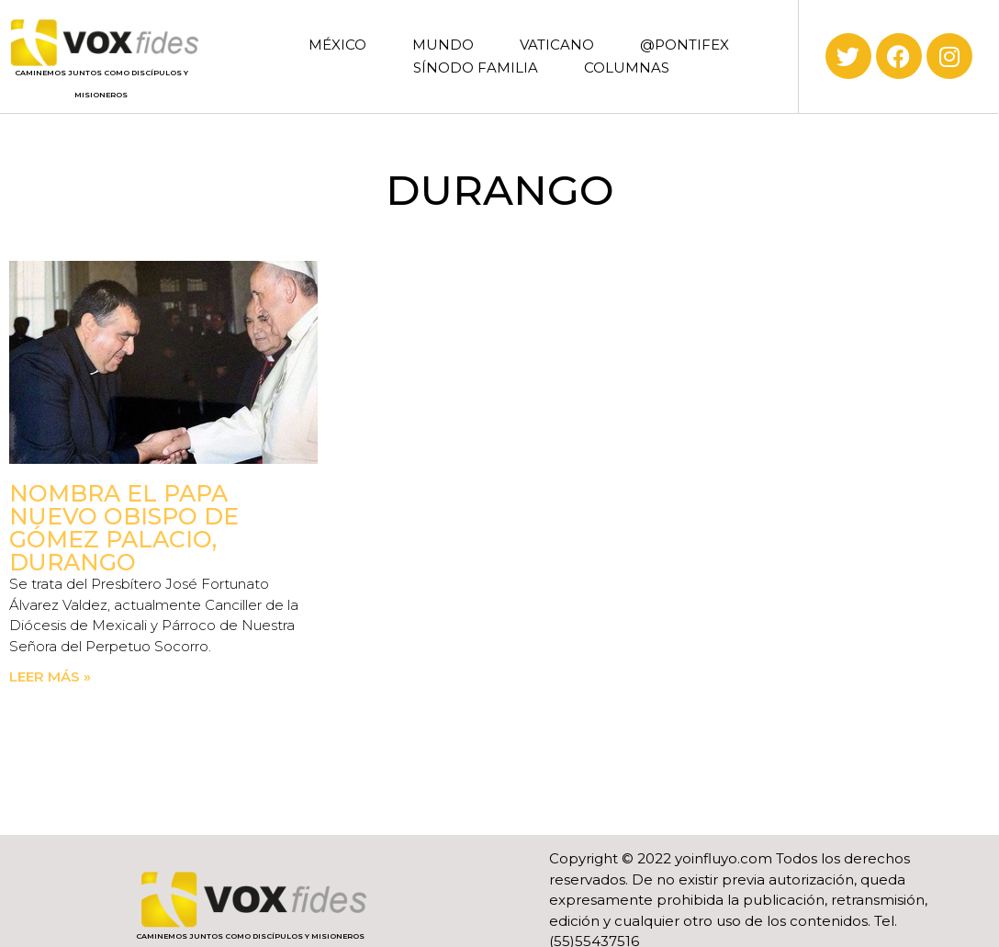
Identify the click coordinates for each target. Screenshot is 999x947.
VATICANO (557, 44)
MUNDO (443, 44)
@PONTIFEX (684, 44)
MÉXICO (337, 44)
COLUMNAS (626, 67)
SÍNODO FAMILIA (475, 67)
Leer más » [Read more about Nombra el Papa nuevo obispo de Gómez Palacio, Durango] (50, 676)
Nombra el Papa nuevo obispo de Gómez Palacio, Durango (124, 527)
